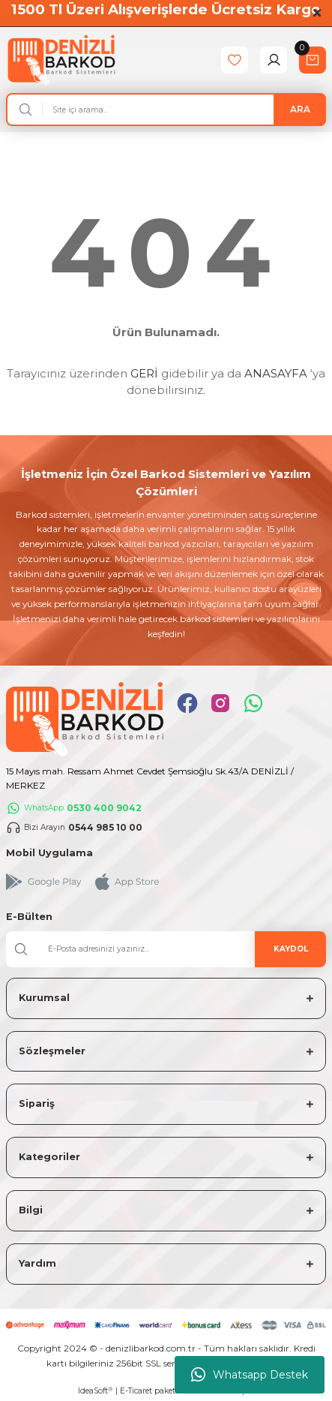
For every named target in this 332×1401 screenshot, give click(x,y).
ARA (300, 109)
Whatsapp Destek (249, 1374)
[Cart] (312, 60)
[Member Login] (273, 60)
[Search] (166, 109)
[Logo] (61, 60)
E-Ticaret (136, 1391)
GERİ (144, 373)
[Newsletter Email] (166, 949)
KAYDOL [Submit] (291, 949)
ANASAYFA (275, 373)
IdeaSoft (95, 1391)
